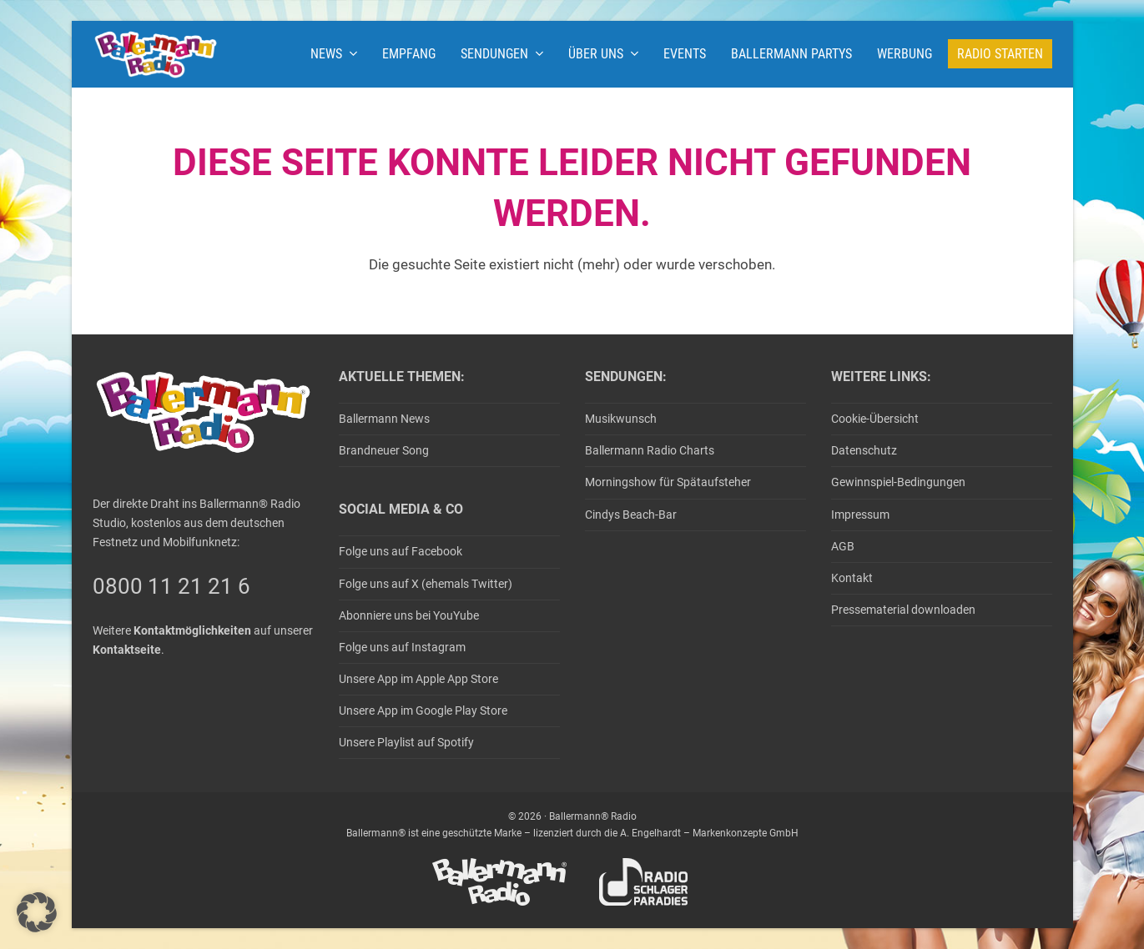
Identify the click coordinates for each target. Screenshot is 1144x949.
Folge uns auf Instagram (402, 647)
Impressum (860, 514)
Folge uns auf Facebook (400, 551)
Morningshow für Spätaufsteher (668, 482)
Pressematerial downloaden (903, 609)
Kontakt (852, 578)
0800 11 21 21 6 (171, 586)
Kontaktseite (127, 649)
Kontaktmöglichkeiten (192, 630)
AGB (842, 546)
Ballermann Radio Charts (649, 450)
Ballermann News (384, 418)
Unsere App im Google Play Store (423, 710)
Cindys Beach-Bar (631, 514)
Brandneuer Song (384, 450)
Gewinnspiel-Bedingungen (898, 482)
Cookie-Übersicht (875, 418)
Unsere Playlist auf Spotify (406, 742)
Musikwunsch (621, 418)
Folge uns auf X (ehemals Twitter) (425, 583)
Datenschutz (864, 450)
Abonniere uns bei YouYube (409, 615)
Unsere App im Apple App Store (418, 678)
